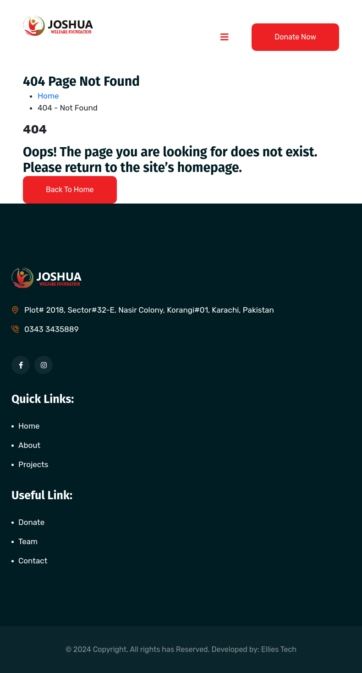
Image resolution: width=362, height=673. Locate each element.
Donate (31, 522)
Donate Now (295, 37)
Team (28, 541)
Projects (33, 464)
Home (50, 95)
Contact (32, 560)
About (29, 445)
